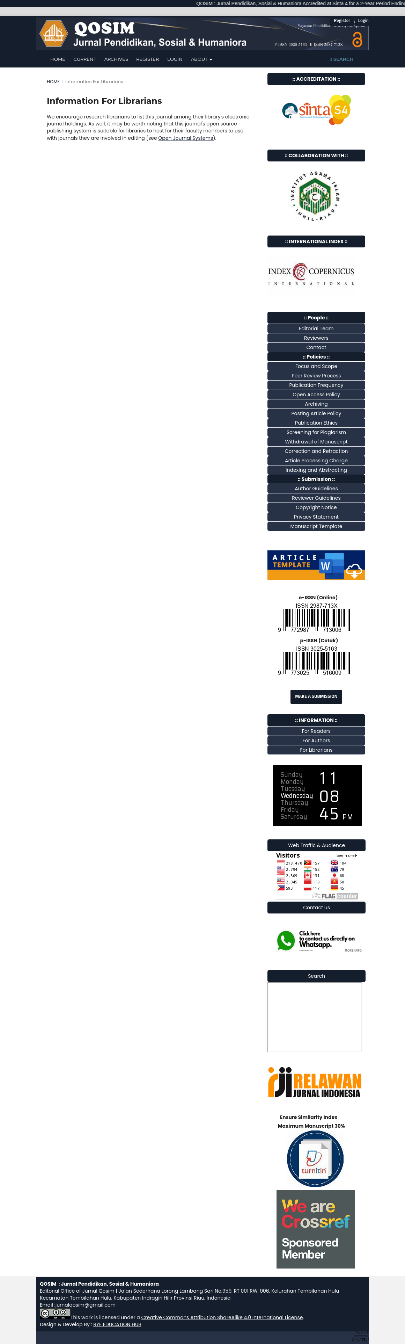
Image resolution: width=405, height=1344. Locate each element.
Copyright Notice (316, 507)
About (199, 59)
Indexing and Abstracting (316, 470)
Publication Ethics (316, 422)
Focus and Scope (316, 366)
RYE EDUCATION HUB (117, 1324)
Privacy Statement (316, 516)
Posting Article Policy (316, 413)
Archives (116, 59)
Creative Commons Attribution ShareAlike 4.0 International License (222, 1317)
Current (85, 59)
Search (342, 59)
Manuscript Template (316, 526)
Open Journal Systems (185, 138)
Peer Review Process (316, 375)
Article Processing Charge (316, 460)
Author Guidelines (316, 488)
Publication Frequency (316, 385)
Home (57, 59)
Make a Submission (316, 696)
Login (175, 59)
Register (147, 59)
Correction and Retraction (316, 451)
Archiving (316, 403)
